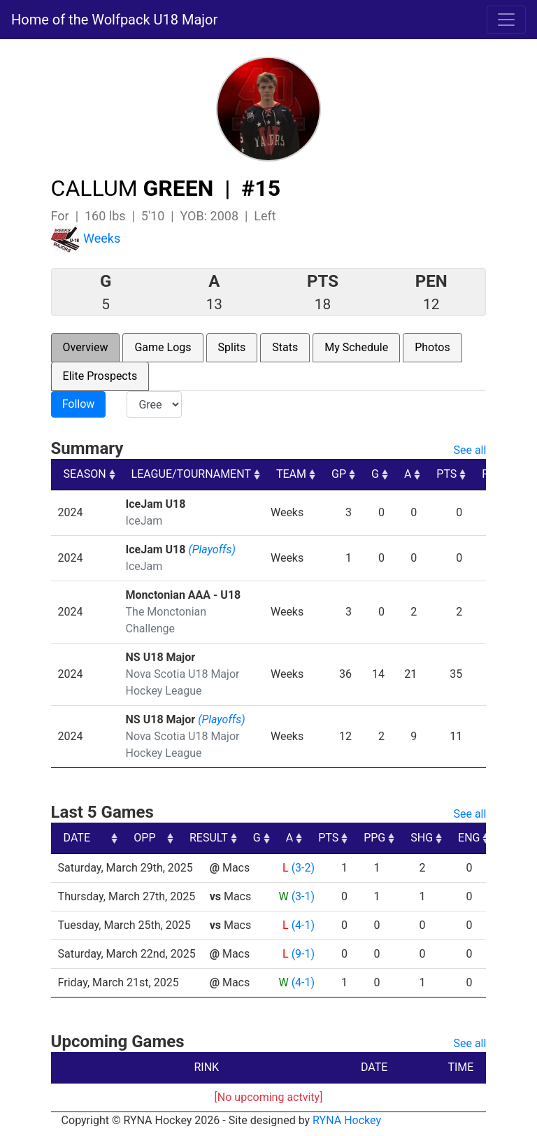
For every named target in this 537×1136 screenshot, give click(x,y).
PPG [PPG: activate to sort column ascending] (455, 837)
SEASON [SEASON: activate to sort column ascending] (85, 474)
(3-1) (303, 896)
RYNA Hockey (347, 1120)
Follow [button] (78, 404)
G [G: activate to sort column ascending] (375, 474)
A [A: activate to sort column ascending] (407, 474)
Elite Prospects (100, 376)
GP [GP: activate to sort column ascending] (338, 474)
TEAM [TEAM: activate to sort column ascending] (291, 474)
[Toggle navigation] (506, 20)
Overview (85, 347)
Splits (232, 347)
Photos (432, 347)
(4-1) (303, 925)
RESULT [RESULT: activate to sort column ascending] (290, 837)
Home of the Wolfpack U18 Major (114, 19)
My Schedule (356, 347)
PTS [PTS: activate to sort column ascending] (446, 474)
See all (469, 450)
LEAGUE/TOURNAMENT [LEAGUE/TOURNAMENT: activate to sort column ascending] (191, 474)
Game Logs (162, 347)
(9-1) (303, 953)
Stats (285, 347)
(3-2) (303, 867)
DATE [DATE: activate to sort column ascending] (77, 837)
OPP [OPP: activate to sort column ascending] (226, 837)
